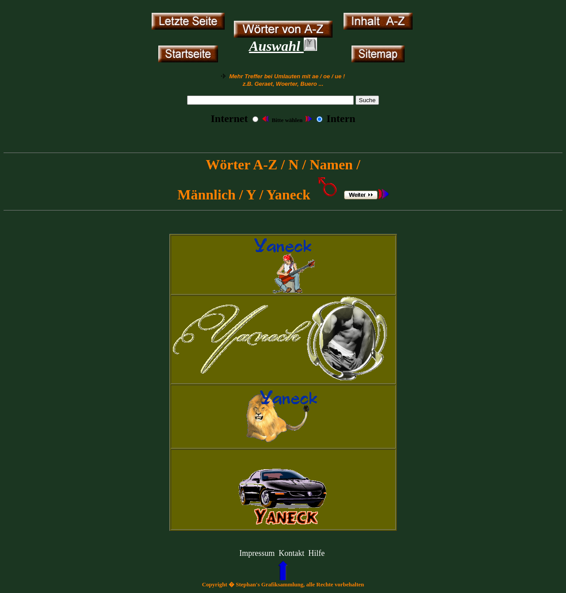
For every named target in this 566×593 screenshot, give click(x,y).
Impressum (257, 553)
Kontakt (291, 553)
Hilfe (316, 553)
